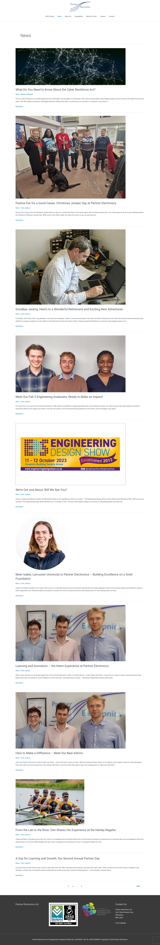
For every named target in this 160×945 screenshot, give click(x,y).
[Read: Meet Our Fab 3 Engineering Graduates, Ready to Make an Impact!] (71, 364)
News (59, 16)
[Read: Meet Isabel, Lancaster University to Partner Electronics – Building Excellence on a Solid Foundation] (42, 542)
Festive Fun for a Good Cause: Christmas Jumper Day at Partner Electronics (69, 203)
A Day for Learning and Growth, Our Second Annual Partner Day (61, 858)
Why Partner (50, 16)
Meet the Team (91, 16)
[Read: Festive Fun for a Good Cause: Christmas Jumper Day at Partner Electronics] (71, 157)
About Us (68, 16)
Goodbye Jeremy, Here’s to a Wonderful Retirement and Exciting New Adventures (73, 309)
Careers (103, 16)
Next (139, 886)
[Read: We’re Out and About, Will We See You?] (71, 454)
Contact (111, 16)
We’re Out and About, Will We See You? (44, 489)
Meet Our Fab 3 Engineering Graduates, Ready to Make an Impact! (62, 396)
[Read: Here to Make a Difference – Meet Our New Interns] (71, 720)
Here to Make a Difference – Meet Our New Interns (52, 753)
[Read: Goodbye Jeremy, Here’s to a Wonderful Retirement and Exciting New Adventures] (71, 267)
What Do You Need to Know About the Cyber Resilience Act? (58, 89)
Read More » (20, 106)
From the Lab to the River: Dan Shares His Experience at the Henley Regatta (69, 829)
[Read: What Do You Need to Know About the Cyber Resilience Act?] (71, 66)
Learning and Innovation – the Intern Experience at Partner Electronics (65, 665)
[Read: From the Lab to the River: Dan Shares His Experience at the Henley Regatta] (50, 802)
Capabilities (79, 16)
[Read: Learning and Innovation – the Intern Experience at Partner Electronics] (71, 633)
